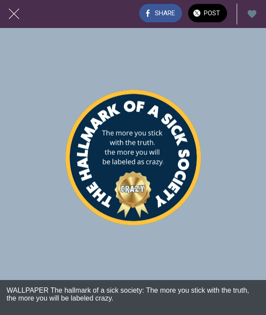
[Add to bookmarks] (252, 14)
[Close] (14, 14)
